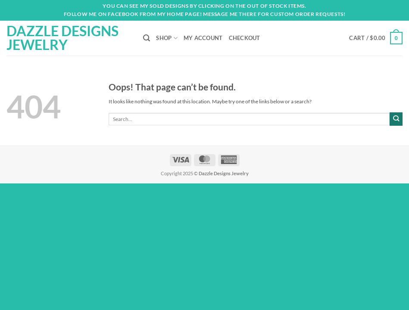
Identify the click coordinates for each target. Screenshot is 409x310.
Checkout (244, 37)
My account (203, 37)
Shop (167, 38)
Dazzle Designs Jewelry (62, 38)
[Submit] (396, 118)
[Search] (146, 38)
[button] (376, 38)
